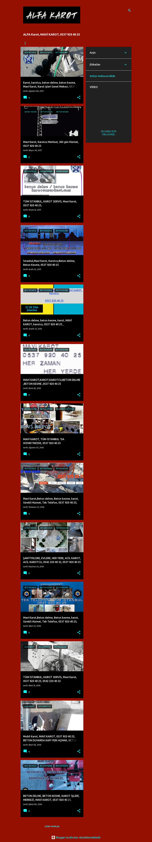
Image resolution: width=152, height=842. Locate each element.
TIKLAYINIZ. (108, 134)
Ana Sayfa (28, 43)
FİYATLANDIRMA (49, 43)
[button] (79, 97)
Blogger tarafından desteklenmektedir (76, 837)
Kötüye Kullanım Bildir (102, 76)
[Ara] (129, 10)
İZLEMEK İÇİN (108, 131)
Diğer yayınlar (52, 826)
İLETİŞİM (69, 43)
